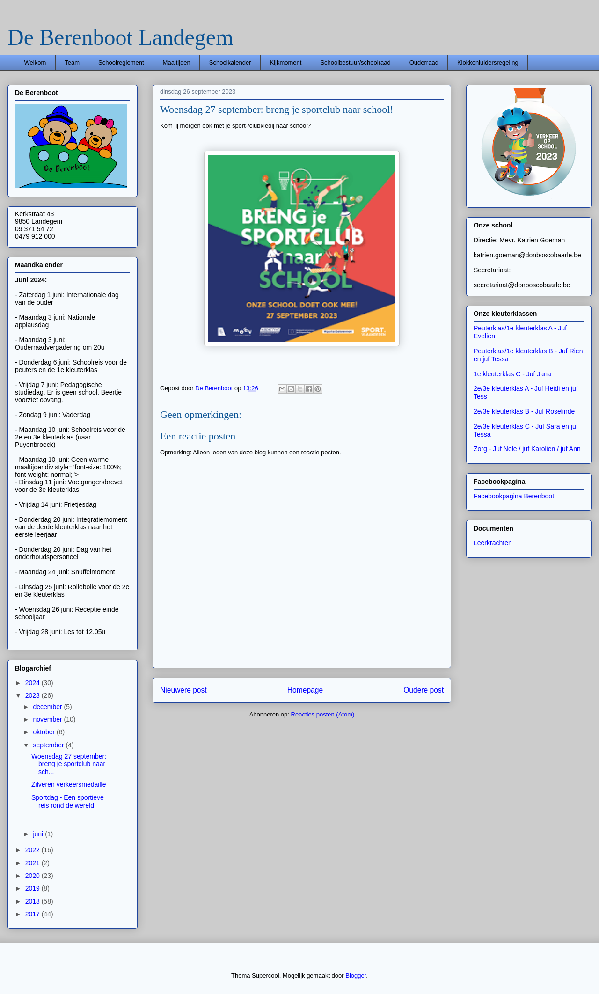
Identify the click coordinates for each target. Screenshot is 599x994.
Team (72, 62)
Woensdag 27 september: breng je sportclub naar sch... (68, 764)
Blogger (355, 975)
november (48, 719)
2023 (33, 695)
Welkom (35, 62)
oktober (45, 732)
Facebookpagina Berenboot (514, 496)
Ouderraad (423, 62)
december (48, 706)
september (49, 745)
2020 (33, 875)
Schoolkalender (230, 62)
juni (39, 834)
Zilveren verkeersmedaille (68, 784)
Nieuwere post (183, 690)
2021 (33, 863)
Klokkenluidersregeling (488, 62)
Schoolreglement (121, 62)
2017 (33, 914)
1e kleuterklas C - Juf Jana (512, 374)
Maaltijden (176, 62)
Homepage (305, 690)
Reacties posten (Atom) (323, 714)
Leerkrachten (493, 543)
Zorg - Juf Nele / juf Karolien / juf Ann (527, 449)
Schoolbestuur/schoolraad (355, 62)
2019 (33, 888)
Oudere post (423, 690)
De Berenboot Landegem (120, 37)
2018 (33, 901)
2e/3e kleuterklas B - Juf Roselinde (524, 411)
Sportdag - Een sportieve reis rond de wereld (67, 801)
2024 (33, 683)
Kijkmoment (285, 62)
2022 (33, 850)
